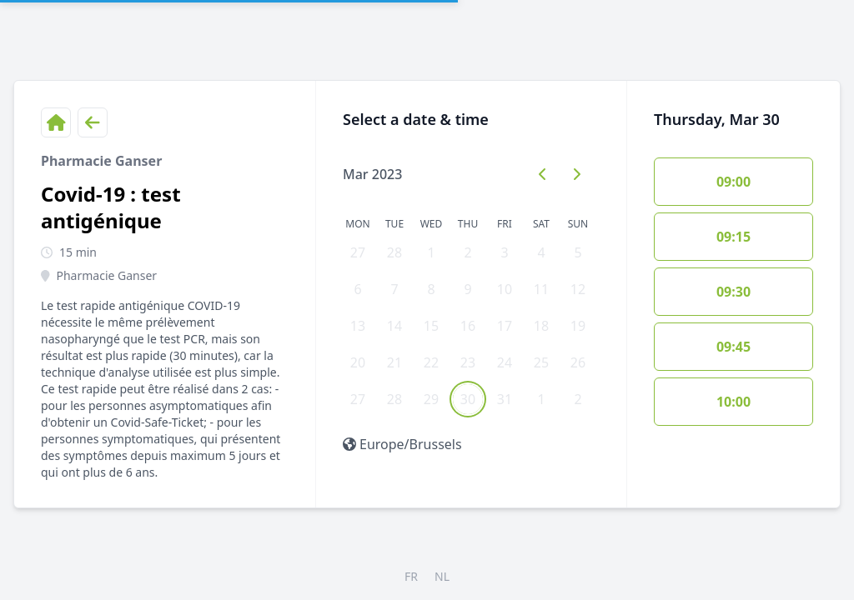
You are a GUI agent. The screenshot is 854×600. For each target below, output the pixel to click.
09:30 (733, 291)
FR (411, 576)
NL (442, 576)
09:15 (733, 237)
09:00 (733, 181)
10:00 (733, 401)
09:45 (733, 347)
